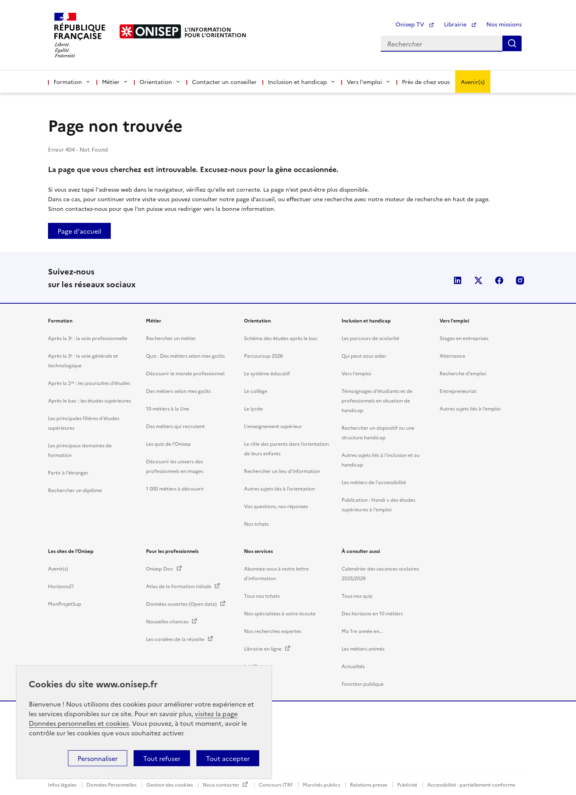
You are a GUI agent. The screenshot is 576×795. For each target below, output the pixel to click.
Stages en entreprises (464, 777)
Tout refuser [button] (161, 758)
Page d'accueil (79, 230)
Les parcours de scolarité (370, 777)
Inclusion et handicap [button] (302, 81)
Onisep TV (415, 24)
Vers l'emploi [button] (369, 81)
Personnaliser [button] (98, 758)
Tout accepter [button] (228, 758)
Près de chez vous (426, 82)
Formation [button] (72, 81)
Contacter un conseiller (224, 82)
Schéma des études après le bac (281, 777)
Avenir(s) (473, 82)
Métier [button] (115, 81)
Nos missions (504, 24)
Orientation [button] (160, 81)
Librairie (460, 24)
